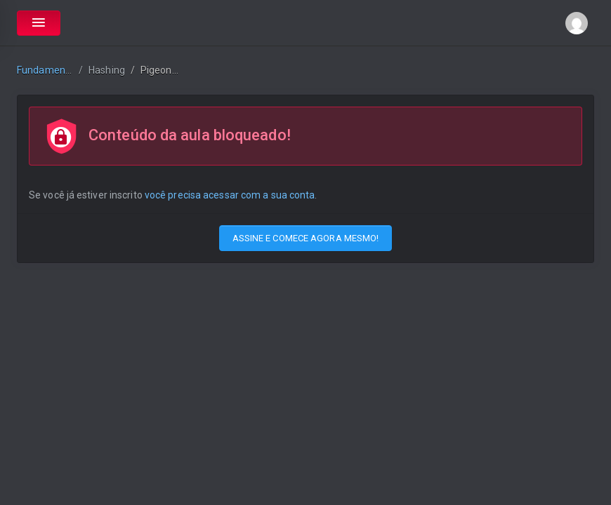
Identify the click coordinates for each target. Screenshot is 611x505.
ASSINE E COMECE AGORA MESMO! (305, 238)
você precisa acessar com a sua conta (230, 195)
